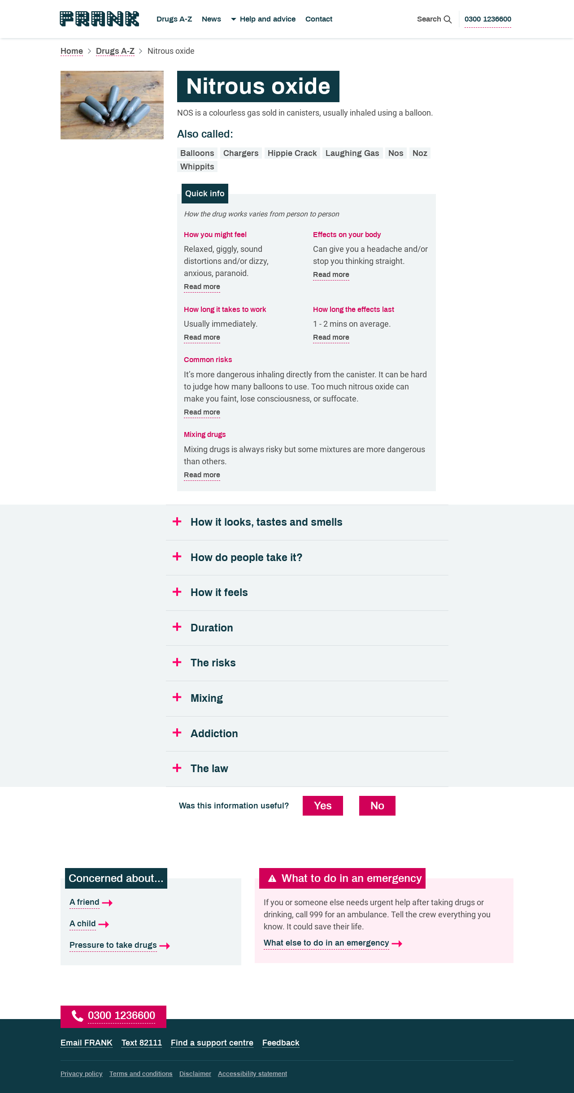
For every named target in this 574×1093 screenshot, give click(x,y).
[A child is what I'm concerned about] (151, 924)
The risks (213, 663)
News (211, 19)
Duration (212, 628)
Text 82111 (142, 1042)
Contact (318, 19)
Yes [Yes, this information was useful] (323, 806)
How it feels (219, 592)
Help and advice (268, 19)
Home (72, 51)
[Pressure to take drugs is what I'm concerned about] (151, 945)
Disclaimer (195, 1074)
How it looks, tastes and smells (267, 522)
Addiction (214, 733)
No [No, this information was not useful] (377, 806)
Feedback (281, 1042)
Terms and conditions (141, 1074)
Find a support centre (212, 1042)
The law (209, 768)
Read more (202, 287)
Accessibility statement (252, 1074)
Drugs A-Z (174, 19)
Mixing (207, 698)
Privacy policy (82, 1074)
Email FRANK (87, 1042)
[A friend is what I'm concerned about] (151, 902)
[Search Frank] (434, 19)
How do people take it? (247, 557)
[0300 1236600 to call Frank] (488, 19)
